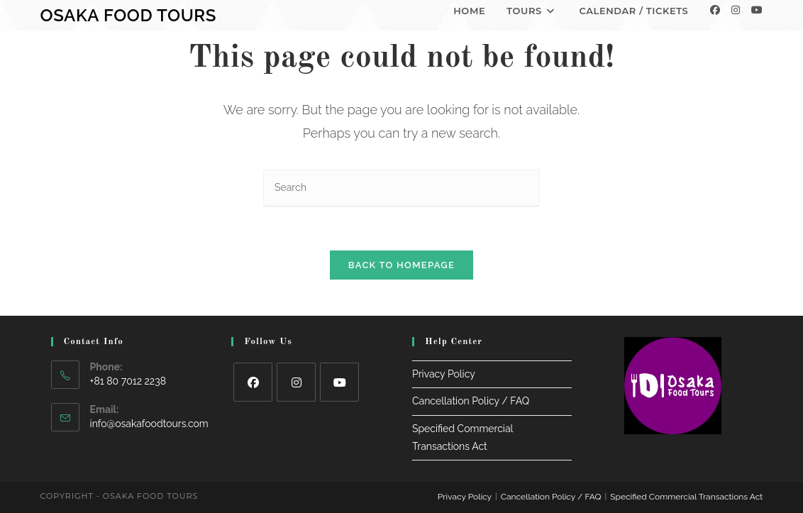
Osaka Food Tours (128, 15)
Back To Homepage (401, 265)
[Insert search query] (401, 188)
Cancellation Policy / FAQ (470, 401)
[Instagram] (736, 10)
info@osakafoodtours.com (149, 423)
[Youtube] (757, 10)
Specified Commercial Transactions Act (686, 497)
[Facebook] (715, 10)
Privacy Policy (443, 374)
